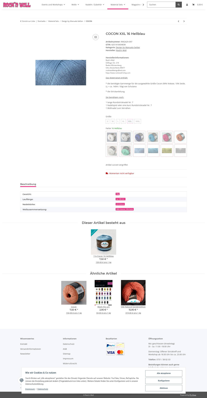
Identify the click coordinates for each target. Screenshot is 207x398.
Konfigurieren (163, 381)
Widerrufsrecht (70, 363)
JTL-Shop (192, 395)
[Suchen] (161, 5)
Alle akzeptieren (163, 374)
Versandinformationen (30, 349)
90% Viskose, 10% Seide (124, 209)
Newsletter (25, 353)
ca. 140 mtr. (120, 199)
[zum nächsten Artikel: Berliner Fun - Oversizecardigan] (184, 21)
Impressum (31, 389)
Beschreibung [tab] (28, 184)
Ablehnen (163, 388)
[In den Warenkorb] (22, 30)
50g (117, 194)
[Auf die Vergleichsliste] (96, 37)
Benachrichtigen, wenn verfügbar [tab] (59, 184)
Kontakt (23, 344)
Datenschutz (43, 389)
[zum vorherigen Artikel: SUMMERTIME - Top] (178, 21)
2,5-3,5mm (120, 204)
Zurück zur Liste (28, 21)
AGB (65, 349)
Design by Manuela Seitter (128, 47)
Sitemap (66, 353)
